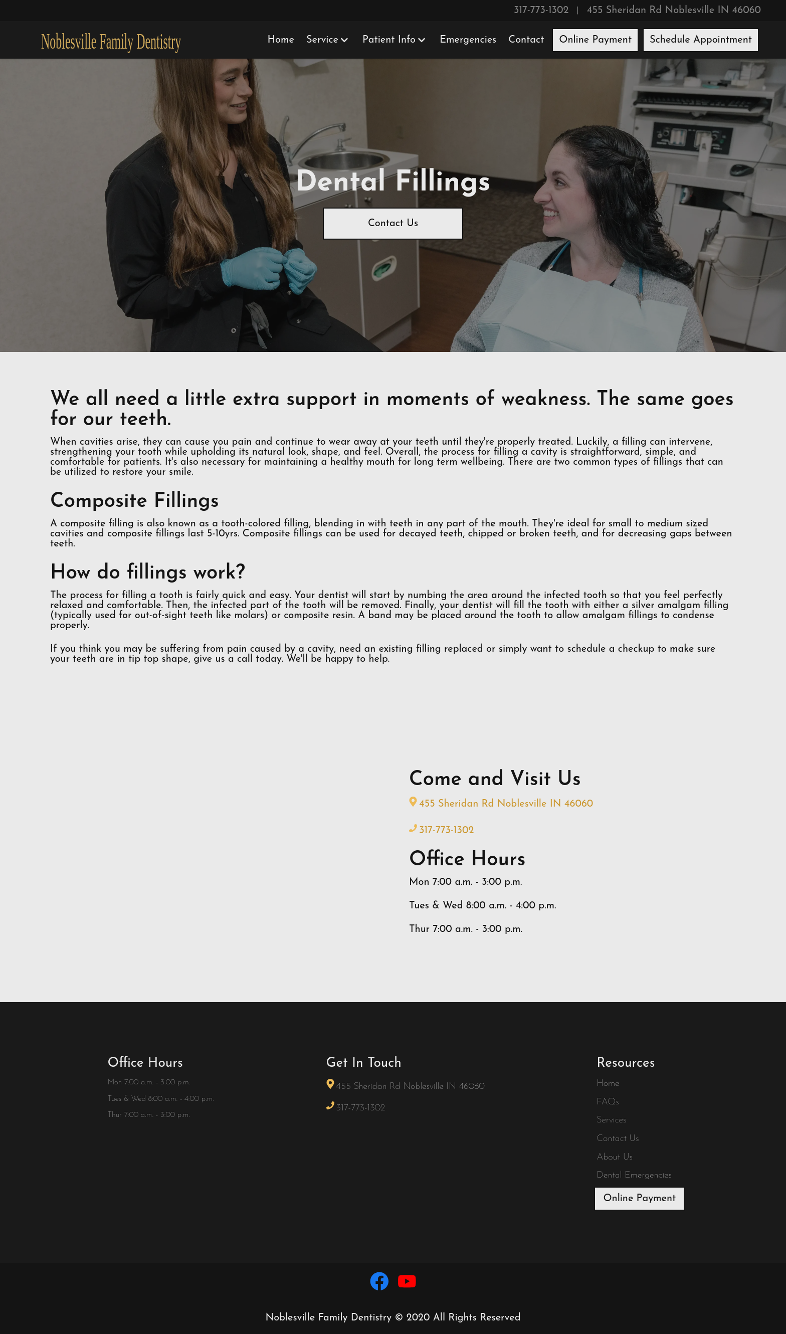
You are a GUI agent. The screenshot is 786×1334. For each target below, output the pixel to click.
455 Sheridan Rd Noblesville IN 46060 (674, 11)
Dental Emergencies (634, 1175)
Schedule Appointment (701, 40)
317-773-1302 (541, 11)
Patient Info (394, 40)
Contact (526, 40)
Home (281, 40)
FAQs (608, 1102)
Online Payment (595, 40)
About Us (614, 1157)
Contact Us (393, 224)
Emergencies (468, 40)
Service (327, 40)
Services (611, 1120)
